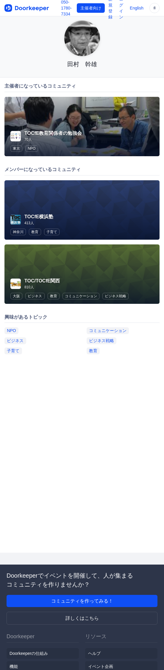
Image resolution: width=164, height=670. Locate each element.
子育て (51, 232)
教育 (34, 232)
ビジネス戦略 (115, 296)
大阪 (16, 296)
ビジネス (35, 296)
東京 (16, 148)
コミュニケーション (81, 296)
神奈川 (18, 232)
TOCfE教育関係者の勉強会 (53, 133)
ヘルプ (94, 653)
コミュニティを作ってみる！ (82, 600)
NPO (31, 148)
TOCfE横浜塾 (38, 216)
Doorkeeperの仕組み (29, 653)
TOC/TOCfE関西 (42, 280)
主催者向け (90, 8)
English (136, 8)
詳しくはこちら (82, 618)
